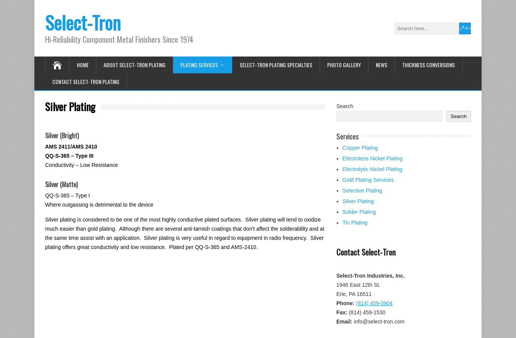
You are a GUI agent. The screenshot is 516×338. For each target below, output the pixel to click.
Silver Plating (358, 201)
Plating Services (199, 65)
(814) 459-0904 (374, 303)
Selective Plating (362, 191)
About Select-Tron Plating (135, 65)
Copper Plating (360, 148)
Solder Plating (359, 212)
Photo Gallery (344, 65)
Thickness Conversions (428, 65)
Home (83, 65)
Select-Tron (83, 22)
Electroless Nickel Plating (372, 158)
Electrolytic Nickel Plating (372, 169)
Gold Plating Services (368, 180)
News (381, 65)
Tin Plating (355, 223)
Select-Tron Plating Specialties (276, 65)
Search (344, 106)
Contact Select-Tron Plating (85, 82)
